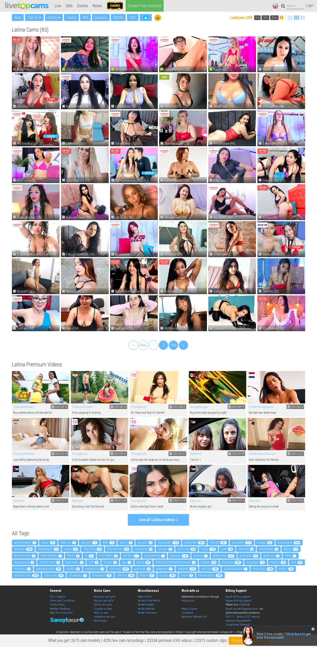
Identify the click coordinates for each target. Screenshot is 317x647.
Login (310, 5)
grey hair (271, 555)
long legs (255, 562)
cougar (165, 549)
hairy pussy (24, 562)
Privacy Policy (57, 604)
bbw (109, 542)
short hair (263, 569)
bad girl (89, 542)
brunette (23, 549)
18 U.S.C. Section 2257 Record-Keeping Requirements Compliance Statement (243, 620)
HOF (133, 17)
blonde (218, 542)
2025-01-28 (236, 453)
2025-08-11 (236, 407)
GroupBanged (199, 407)
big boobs (168, 542)
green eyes (223, 555)
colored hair (118, 549)
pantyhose (94, 569)
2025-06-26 (295, 407)
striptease (101, 575)
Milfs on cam (101, 612)
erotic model (24, 555)
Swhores (195, 454)
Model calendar (146, 608)
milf (297, 562)
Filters (54, 17)
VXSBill (243, 604)
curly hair (187, 549)
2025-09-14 (59, 407)
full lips (131, 555)
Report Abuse (189, 608)
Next (173, 345)
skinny (286, 569)
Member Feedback (60, 608)
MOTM (118, 17)
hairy (290, 555)
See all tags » (101, 620)
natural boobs (48, 569)
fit (89, 555)
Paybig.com (188, 600)
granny (201, 555)
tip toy (168, 575)
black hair (194, 542)
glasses (179, 555)
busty (71, 549)
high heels (74, 562)
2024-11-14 (177, 500)
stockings (78, 575)
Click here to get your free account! (283, 636)
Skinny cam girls (103, 604)
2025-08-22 (177, 407)
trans (187, 575)
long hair (231, 562)
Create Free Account (144, 5)
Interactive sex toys (104, 616)
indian (110, 562)
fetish (73, 555)
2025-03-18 (59, 453)
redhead (187, 569)
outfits (73, 569)
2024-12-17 (59, 500)
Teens (71, 17)
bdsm (126, 542)
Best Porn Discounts (61, 612)
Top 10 (34, 17)
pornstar (142, 569)
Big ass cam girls (104, 600)
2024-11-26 (118, 500)
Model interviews (147, 612)
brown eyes (289, 542)
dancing (246, 549)
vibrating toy (210, 575)
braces (264, 542)
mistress (22, 569)
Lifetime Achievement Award (176, 562)
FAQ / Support (58, 596)
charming (92, 549)
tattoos (126, 575)
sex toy (210, 569)
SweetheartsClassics (262, 454)
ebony (291, 549)
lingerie (208, 562)
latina (143, 562)
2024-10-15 (236, 500)
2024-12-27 (295, 453)
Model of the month (149, 600)
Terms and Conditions (62, 600)
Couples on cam (103, 608)
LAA (126, 562)
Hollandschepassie (261, 407)
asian (48, 542)
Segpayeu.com (249, 608)
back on (68, 542)
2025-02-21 (118, 453)
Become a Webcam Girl (194, 616)
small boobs (26, 575)
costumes (144, 549)
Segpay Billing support (239, 600)
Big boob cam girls (105, 596)
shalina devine (235, 569)
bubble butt (48, 549)
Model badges (146, 604)
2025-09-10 (118, 407)
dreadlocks (268, 549)
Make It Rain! (145, 596)
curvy (208, 549)
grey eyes (249, 555)
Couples (101, 17)
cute (227, 549)
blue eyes (242, 542)
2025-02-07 (177, 453)
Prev (143, 345)
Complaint (187, 612)
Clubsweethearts (23, 407)
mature (278, 562)
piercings (119, 569)
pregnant (164, 569)
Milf (85, 17)
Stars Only (54, 575)
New (18, 17)
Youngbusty (138, 407)
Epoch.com (232, 608)
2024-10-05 (295, 500)
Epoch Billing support (238, 596)
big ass (145, 542)
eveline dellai (51, 555)
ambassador (25, 542)
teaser (147, 575)
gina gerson (154, 555)
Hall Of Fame (50, 562)
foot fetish (108, 555)
